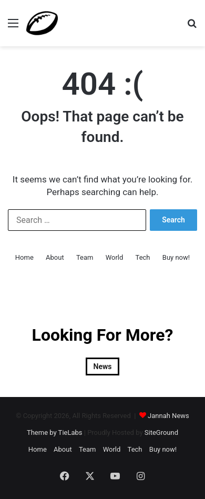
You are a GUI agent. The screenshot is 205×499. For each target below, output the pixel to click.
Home (24, 257)
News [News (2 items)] (103, 366)
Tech (143, 257)
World (115, 257)
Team (85, 257)
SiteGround (161, 432)
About (55, 257)
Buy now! (176, 257)
